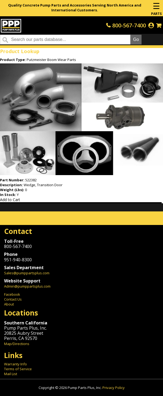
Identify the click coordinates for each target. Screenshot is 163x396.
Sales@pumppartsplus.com (26, 273)
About (9, 304)
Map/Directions (16, 343)
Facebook (12, 294)
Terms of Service (18, 368)
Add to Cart (10, 199)
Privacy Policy (113, 387)
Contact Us (13, 299)
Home (11, 26)
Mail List (10, 373)
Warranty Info (15, 364)
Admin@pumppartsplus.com (27, 286)
